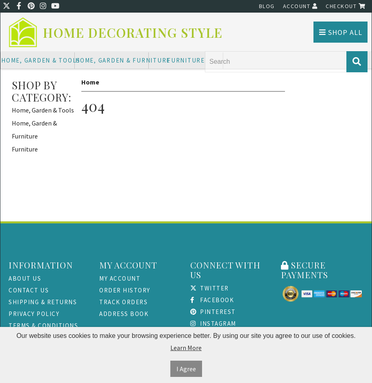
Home (90, 82)
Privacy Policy (34, 314)
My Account (119, 278)
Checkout (345, 6)
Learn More (186, 348)
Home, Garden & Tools (38, 60)
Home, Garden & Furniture (112, 60)
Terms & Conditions (43, 325)
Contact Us (29, 290)
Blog (267, 6)
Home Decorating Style (133, 32)
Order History (124, 290)
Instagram (213, 323)
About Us (25, 278)
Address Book (123, 314)
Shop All (340, 32)
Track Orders (123, 302)
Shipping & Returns (43, 302)
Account (300, 6)
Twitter (209, 288)
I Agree (186, 369)
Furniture (186, 60)
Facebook (212, 300)
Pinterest (213, 312)
